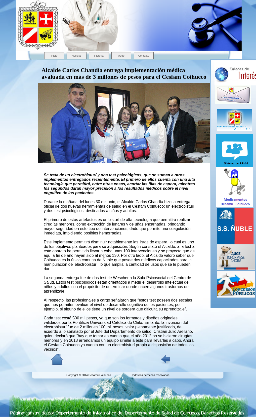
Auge (121, 55)
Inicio (54, 55)
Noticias (76, 55)
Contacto (143, 55)
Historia (98, 55)
